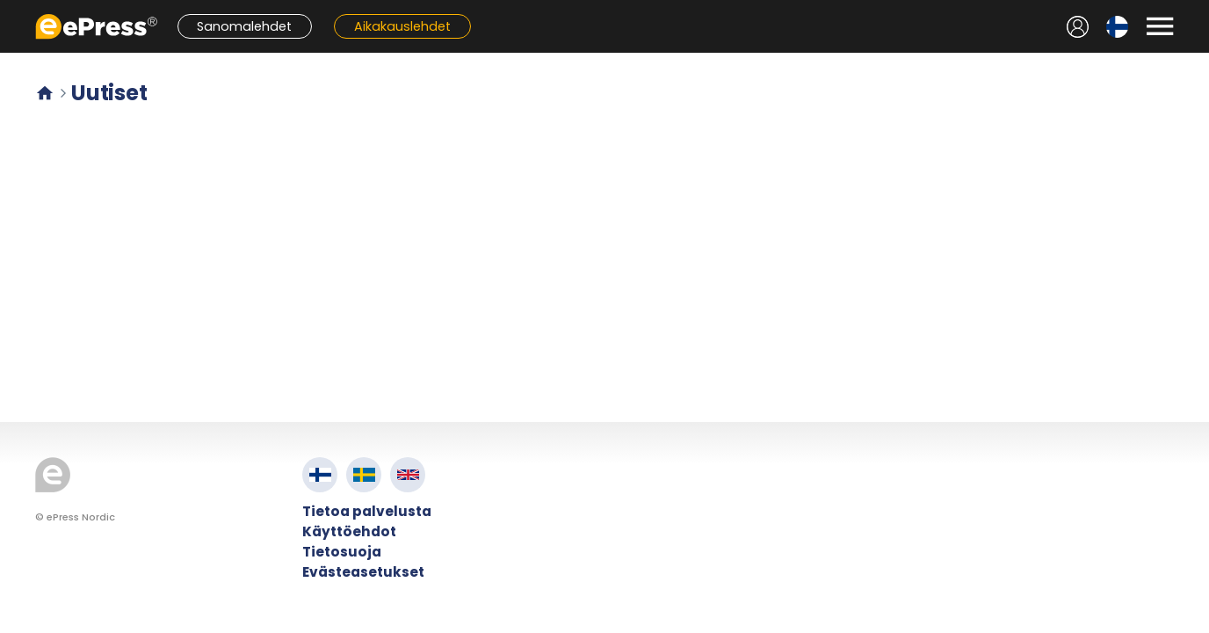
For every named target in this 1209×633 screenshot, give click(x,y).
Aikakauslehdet (402, 26)
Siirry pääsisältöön (9, 9)
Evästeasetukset (363, 572)
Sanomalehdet (244, 26)
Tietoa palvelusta (366, 511)
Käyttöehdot (349, 531)
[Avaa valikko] (1160, 26)
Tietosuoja (341, 551)
